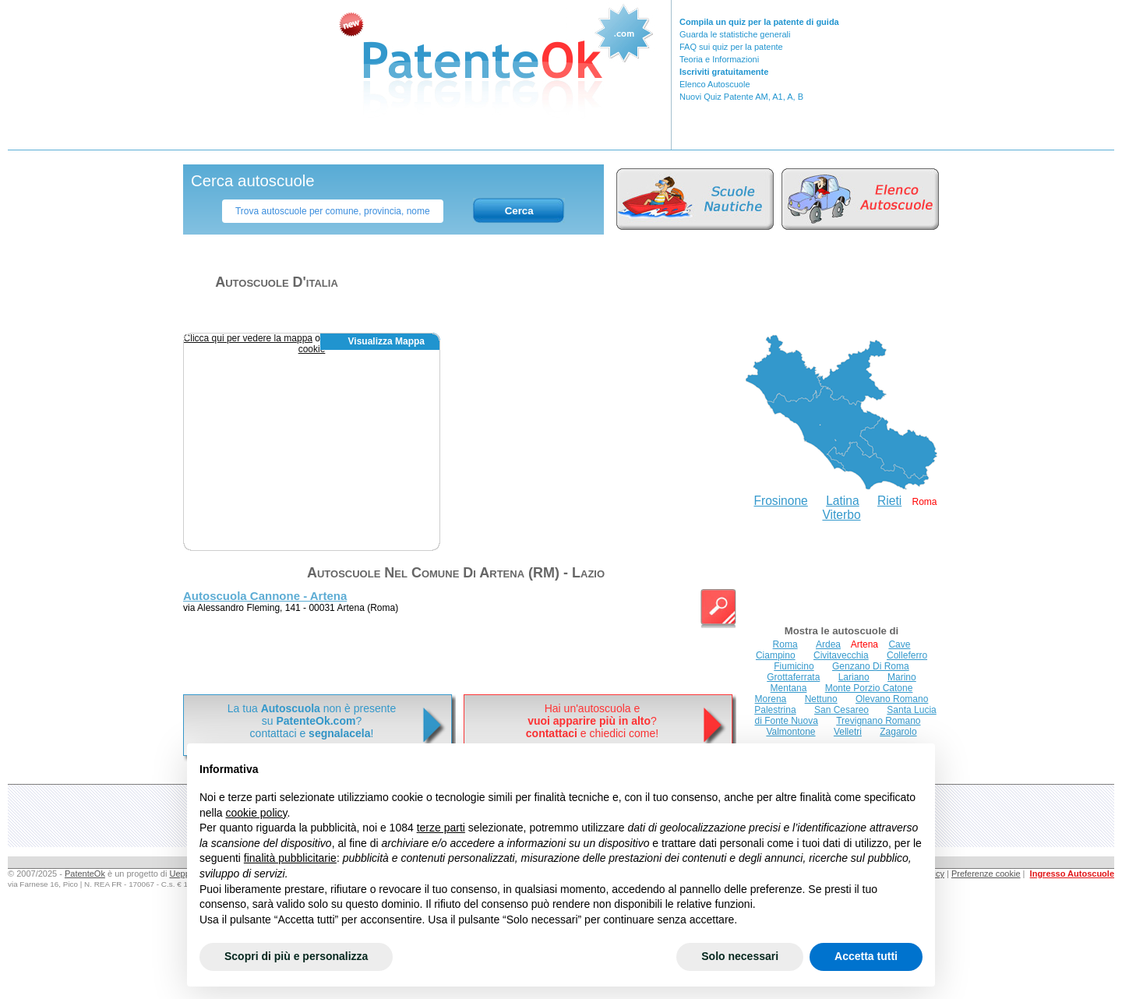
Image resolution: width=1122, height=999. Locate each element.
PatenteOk (85, 873)
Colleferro (907, 655)
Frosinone (780, 500)
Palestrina (775, 709)
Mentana (789, 688)
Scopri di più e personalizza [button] (296, 956)
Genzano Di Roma (870, 666)
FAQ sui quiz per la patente (731, 46)
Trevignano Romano (878, 720)
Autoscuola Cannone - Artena (265, 595)
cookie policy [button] (256, 813)
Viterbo (841, 514)
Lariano (854, 677)
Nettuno (821, 699)
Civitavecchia (841, 655)
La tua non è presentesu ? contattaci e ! (312, 721)
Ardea (828, 644)
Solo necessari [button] (739, 956)
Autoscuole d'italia (276, 282)
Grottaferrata (793, 677)
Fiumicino (793, 666)
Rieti (889, 500)
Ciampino (776, 655)
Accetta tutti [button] (866, 956)
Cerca (519, 211)
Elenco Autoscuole (714, 84)
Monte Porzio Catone (869, 688)
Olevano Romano (892, 699)
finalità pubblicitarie (290, 858)
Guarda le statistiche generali (734, 34)
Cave (899, 644)
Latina (842, 500)
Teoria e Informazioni (719, 59)
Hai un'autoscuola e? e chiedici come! (592, 721)
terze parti (441, 827)
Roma (785, 644)
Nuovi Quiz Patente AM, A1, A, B (741, 96)
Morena (771, 699)
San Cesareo (841, 709)
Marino (901, 677)
